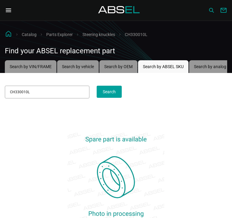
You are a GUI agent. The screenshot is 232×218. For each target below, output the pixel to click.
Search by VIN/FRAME (31, 66)
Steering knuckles (98, 34)
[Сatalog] (211, 10)
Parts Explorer (59, 34)
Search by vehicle (78, 66)
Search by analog (210, 66)
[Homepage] (119, 10)
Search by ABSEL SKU (163, 66)
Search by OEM (118, 66)
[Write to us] (223, 10)
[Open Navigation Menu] (8, 10)
